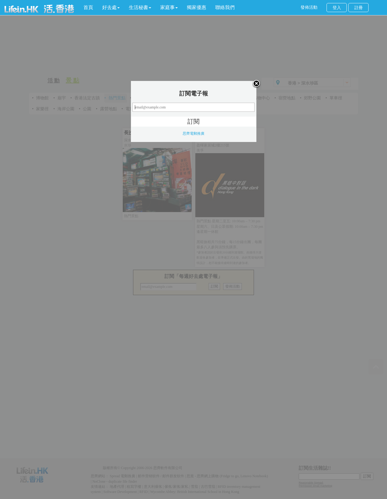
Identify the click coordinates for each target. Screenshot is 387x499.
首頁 (88, 7)
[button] (111, 7)
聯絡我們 (225, 7)
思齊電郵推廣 (193, 133)
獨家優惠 (196, 7)
